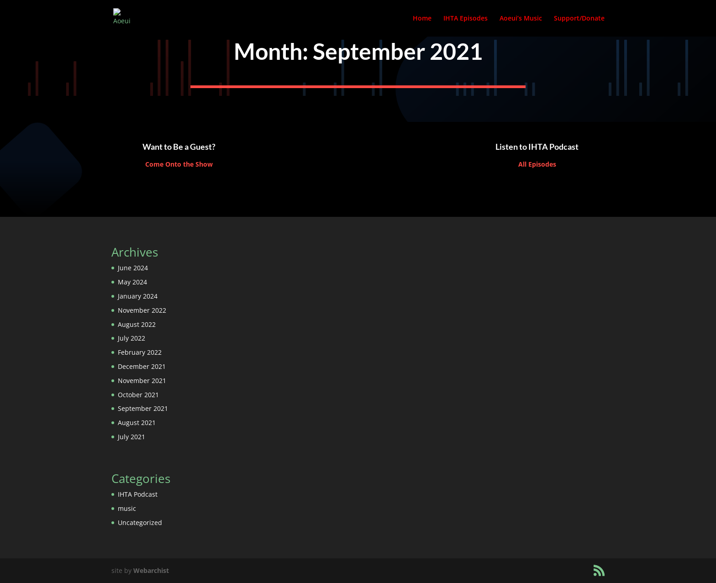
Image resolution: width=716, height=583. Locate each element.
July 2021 (131, 436)
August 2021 (137, 422)
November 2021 (142, 380)
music (127, 508)
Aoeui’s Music (521, 18)
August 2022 (137, 324)
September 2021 (143, 408)
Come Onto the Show (179, 164)
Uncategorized (140, 522)
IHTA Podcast (138, 494)
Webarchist (151, 570)
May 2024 (132, 282)
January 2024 (138, 296)
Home (422, 18)
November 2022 (142, 310)
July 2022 (131, 338)
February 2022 (140, 352)
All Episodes (537, 164)
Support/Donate (579, 18)
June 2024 (133, 267)
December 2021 (142, 366)
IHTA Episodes (465, 18)
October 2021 (138, 394)
